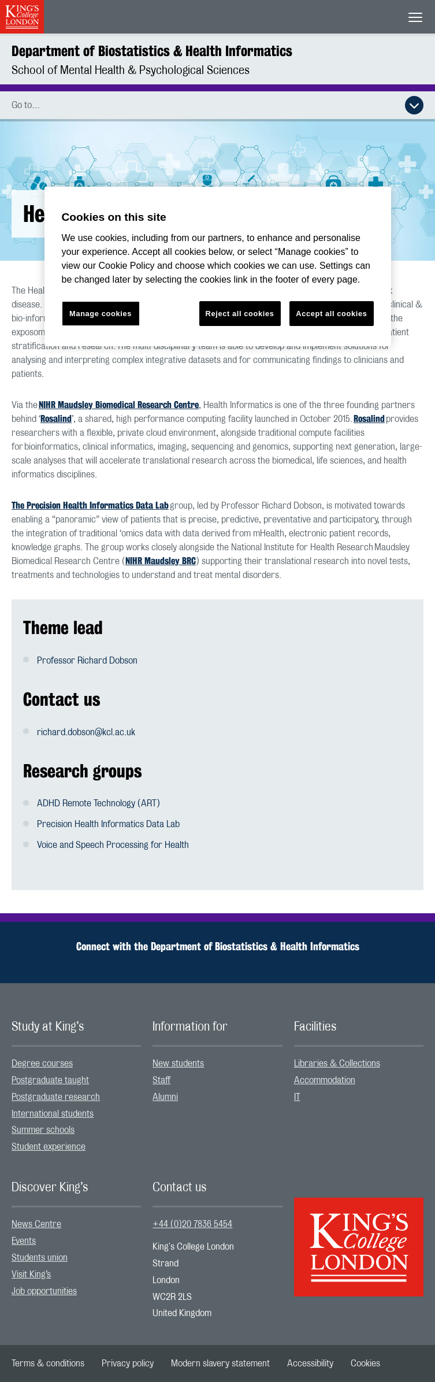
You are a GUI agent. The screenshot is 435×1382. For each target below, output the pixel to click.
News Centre (36, 1224)
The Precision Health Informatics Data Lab (90, 505)
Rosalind (56, 418)
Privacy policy (128, 1363)
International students (53, 1113)
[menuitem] (76, 1063)
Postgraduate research (56, 1097)
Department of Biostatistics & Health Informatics (152, 51)
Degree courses (42, 1063)
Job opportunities (44, 1291)
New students (178, 1063)
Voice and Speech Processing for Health (113, 845)
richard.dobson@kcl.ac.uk (86, 732)
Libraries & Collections (337, 1063)
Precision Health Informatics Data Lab (108, 824)
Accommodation (324, 1080)
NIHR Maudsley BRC (160, 561)
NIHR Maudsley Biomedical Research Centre (119, 405)
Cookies (365, 1363)
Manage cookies (100, 313)
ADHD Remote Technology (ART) (98, 803)
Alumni (165, 1097)
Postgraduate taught (50, 1080)
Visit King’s (31, 1274)
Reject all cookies (240, 313)
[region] (217, 267)
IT (297, 1097)
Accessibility (310, 1363)
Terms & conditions (48, 1363)
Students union (40, 1257)
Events (24, 1241)
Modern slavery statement (220, 1363)
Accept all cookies (331, 313)
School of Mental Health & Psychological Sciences (131, 70)
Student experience (48, 1146)
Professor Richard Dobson (87, 660)
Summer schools (43, 1130)
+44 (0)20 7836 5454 (192, 1224)
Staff (161, 1080)
